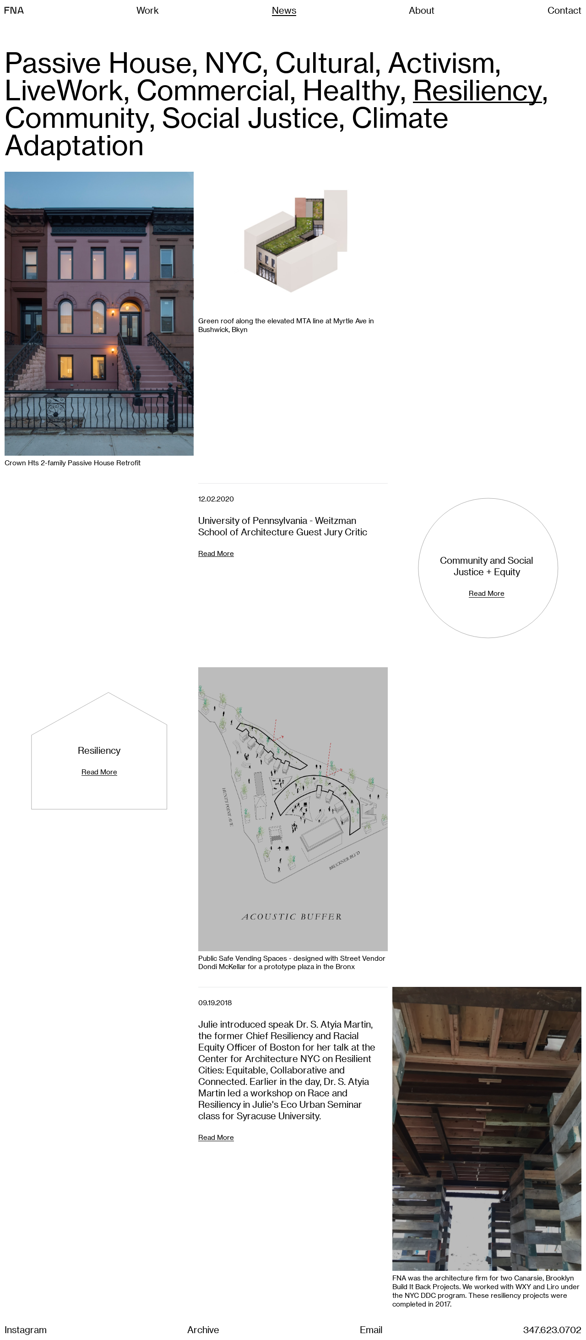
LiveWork (64, 89)
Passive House (98, 62)
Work (147, 10)
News (284, 10)
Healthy (351, 89)
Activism (441, 62)
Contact (564, 10)
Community (77, 117)
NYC (233, 62)
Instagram (26, 1329)
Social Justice (250, 117)
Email (371, 1329)
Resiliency (477, 89)
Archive (203, 1329)
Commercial (213, 89)
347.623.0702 (552, 1329)
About (421, 10)
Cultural (325, 62)
